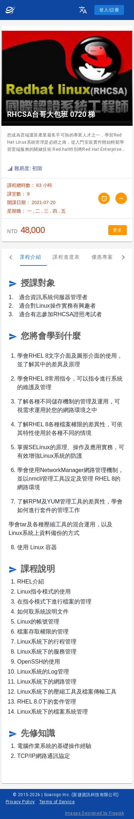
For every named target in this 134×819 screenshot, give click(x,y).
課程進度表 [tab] (72, 257)
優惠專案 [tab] (108, 257)
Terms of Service (57, 801)
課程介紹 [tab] (37, 257)
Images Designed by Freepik (94, 813)
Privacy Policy (20, 801)
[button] (82, 10)
